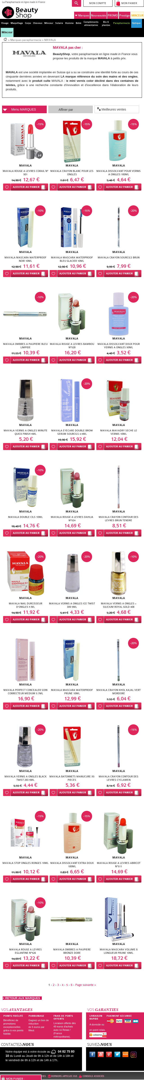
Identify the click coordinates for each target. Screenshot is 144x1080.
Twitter (118, 1055)
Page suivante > (85, 985)
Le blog (126, 1055)
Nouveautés (98, 15)
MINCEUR (137, 15)
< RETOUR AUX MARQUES (22, 998)
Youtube (101, 1055)
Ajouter (26, 187)
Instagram (134, 1055)
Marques (82, 15)
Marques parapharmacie (25, 40)
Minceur (7, 32)
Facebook (93, 1055)
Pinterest (110, 1055)
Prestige (124, 15)
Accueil (5, 39)
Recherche (76, 3)
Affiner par (66, 109)
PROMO (113, 15)
